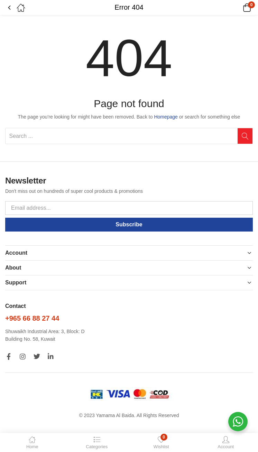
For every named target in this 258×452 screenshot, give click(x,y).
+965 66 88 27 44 (32, 318)
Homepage (166, 117)
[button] (238, 7)
